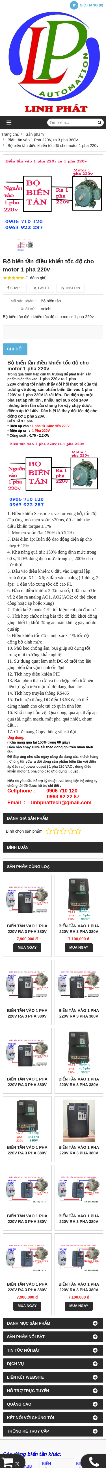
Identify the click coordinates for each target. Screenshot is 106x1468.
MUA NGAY (27, 948)
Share (14, 288)
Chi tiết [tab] (15, 349)
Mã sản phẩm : (23, 301)
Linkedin (70, 288)
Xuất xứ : (29, 309)
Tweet (41, 288)
